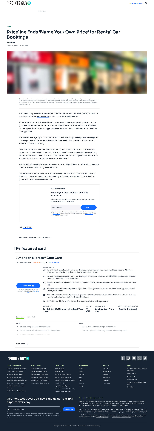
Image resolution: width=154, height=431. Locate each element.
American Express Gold (14, 377)
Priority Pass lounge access (40, 377)
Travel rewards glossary (62, 392)
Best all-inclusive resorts (63, 377)
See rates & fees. (33, 292)
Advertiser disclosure (136, 3)
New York (81, 374)
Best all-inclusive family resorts (65, 380)
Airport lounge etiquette (62, 386)
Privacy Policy (89, 213)
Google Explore (59, 371)
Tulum (81, 380)
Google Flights (59, 368)
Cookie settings (132, 379)
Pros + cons (20, 317)
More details (31, 317)
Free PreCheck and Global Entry (65, 389)
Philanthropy (107, 371)
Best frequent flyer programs (40, 380)
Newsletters (106, 383)
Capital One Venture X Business (17, 380)
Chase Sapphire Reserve (15, 371)
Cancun (81, 383)
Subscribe (69, 409)
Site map (106, 380)
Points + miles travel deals (39, 374)
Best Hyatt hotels (60, 383)
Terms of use (131, 376)
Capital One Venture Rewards (16, 368)
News (9, 26)
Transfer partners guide (38, 368)
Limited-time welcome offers (16, 391)
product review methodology (86, 102)
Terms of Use (56, 213)
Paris (80, 377)
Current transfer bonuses (39, 371)
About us (105, 368)
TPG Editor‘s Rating (23, 262)
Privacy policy (131, 373)
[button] (52, 306)
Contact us (106, 377)
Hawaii (81, 368)
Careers (105, 374)
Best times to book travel (63, 374)
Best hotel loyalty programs (40, 383)
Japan (81, 371)
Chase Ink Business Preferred (16, 383)
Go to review (54, 262)
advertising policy (69, 102)
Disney (81, 386)
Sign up (89, 207)
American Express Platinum (15, 374)
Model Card (130, 387)
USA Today (27, 227)
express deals (43, 116)
